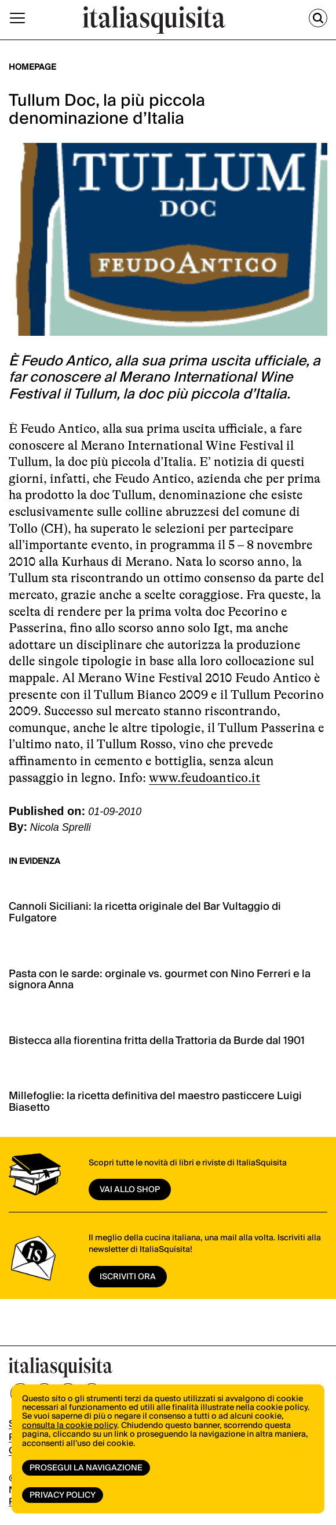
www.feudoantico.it (204, 777)
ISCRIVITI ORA (128, 1277)
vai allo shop (130, 1190)
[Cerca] (318, 18)
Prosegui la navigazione (86, 1468)
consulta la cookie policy (69, 1426)
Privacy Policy (63, 1495)
